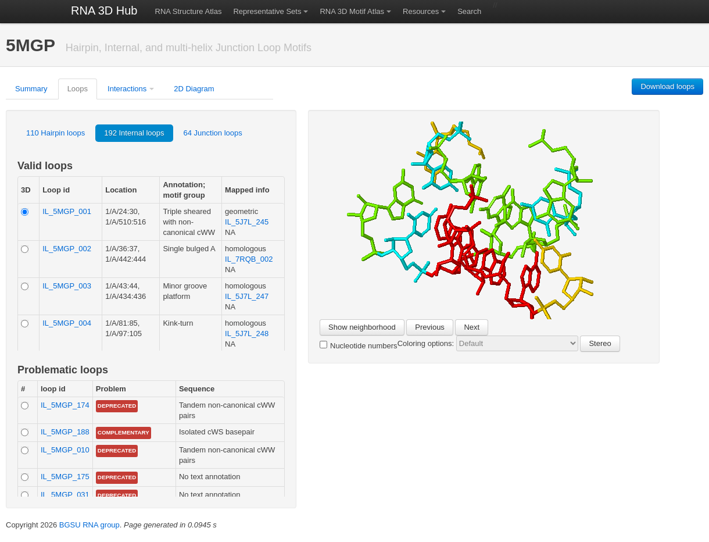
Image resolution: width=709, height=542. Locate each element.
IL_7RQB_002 (249, 259)
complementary (123, 432)
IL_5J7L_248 (246, 333)
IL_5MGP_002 (66, 248)
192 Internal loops (134, 133)
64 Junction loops (213, 133)
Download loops (667, 86)
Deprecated (117, 405)
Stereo (600, 343)
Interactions (127, 88)
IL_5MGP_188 (65, 431)
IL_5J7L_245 (246, 221)
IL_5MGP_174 (65, 405)
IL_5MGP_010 (65, 449)
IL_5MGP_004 (66, 323)
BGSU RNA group (89, 524)
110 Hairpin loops (55, 133)
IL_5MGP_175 (65, 476)
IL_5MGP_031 (65, 494)
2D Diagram (194, 88)
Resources (421, 11)
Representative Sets (267, 11)
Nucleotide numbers (359, 345)
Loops (77, 88)
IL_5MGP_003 (66, 285)
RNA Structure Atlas (188, 11)
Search (469, 11)
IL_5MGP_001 (66, 211)
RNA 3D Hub (104, 10)
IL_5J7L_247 (246, 296)
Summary (31, 88)
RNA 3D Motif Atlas (352, 11)
